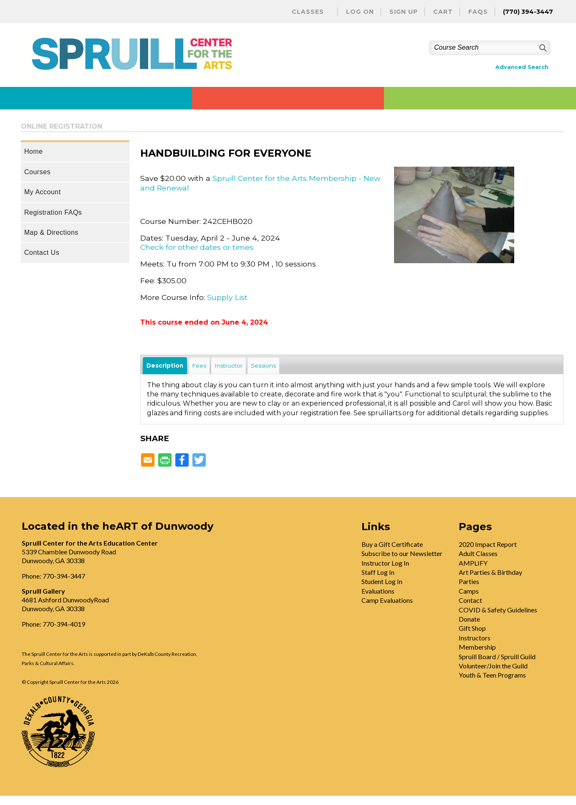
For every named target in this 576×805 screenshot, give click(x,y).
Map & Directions (51, 232)
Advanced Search (521, 67)
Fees (199, 365)
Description (165, 365)
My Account (42, 192)
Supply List (227, 297)
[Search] (542, 48)
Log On (360, 11)
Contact (470, 600)
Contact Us (41, 252)
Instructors (474, 638)
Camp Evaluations (387, 600)
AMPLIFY (473, 563)
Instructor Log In (385, 563)
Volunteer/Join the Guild (493, 666)
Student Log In (381, 581)
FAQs (478, 11)
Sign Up (403, 11)
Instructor (229, 365)
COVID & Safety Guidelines (498, 610)
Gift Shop (472, 628)
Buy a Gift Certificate (392, 544)
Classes (308, 11)
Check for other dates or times (196, 247)
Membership (477, 647)
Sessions (263, 365)
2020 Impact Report (488, 544)
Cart (443, 11)
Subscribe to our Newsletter (401, 553)
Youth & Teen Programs (492, 675)
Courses (37, 171)
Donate (469, 619)
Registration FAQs (53, 212)
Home (33, 151)
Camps (469, 591)
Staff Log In (377, 572)
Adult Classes (478, 553)
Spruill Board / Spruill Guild (497, 656)
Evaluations (377, 591)
